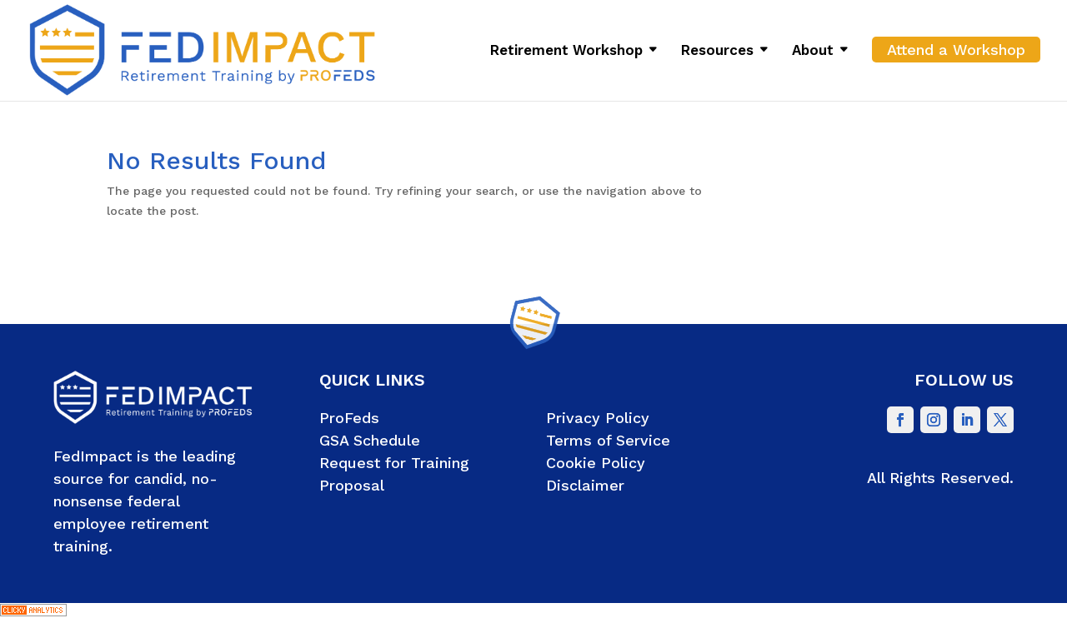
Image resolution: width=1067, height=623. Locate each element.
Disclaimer (585, 485)
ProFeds (349, 417)
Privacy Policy (597, 417)
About (813, 51)
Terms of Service (608, 440)
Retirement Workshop (566, 51)
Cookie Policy (595, 462)
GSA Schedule (369, 440)
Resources (717, 51)
